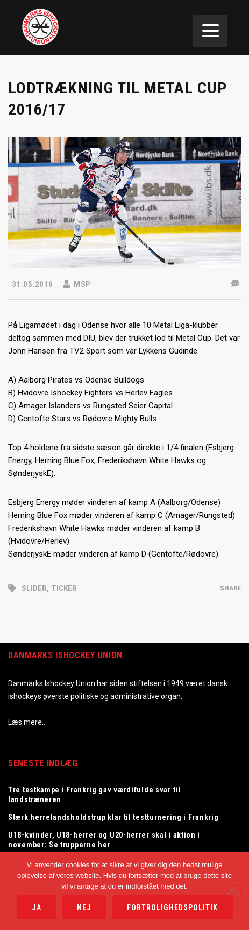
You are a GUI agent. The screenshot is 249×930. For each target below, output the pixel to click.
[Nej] (234, 891)
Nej (84, 907)
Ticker (64, 588)
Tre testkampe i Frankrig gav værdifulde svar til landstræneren (94, 794)
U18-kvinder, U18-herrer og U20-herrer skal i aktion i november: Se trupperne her (104, 840)
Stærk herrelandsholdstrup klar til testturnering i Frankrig (113, 817)
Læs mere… (27, 722)
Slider (34, 588)
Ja (36, 907)
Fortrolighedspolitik (172, 907)
